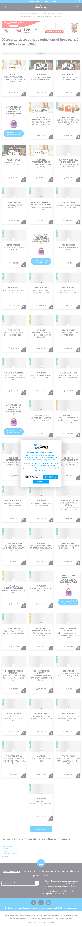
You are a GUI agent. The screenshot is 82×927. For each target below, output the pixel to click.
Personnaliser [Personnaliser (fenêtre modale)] (32, 477)
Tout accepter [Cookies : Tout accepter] (41, 481)
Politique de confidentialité (35, 485)
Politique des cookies (48, 485)
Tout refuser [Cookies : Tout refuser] (50, 477)
